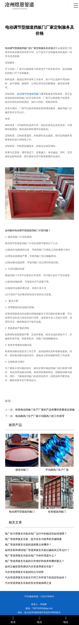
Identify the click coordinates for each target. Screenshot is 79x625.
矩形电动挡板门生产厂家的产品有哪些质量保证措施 (45, 409)
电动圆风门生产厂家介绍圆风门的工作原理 (39, 416)
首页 (13, 620)
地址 (66, 620)
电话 (39, 620)
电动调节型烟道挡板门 (29, 94)
